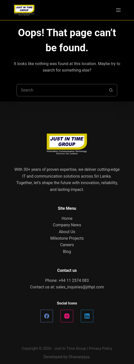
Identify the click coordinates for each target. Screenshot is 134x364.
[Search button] (111, 90)
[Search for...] (60, 90)
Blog (67, 251)
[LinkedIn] (87, 316)
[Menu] (118, 10)
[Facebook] (46, 316)
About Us (67, 231)
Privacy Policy (100, 348)
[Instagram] (67, 316)
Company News (67, 225)
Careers (67, 244)
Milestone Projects (67, 238)
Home (67, 218)
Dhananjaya (78, 356)
